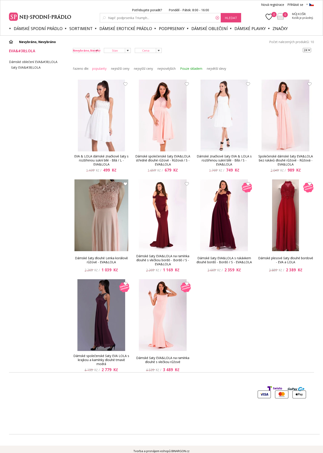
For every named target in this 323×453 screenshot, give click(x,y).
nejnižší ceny (120, 68)
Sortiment (81, 28)
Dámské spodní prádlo (38, 28)
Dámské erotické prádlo (125, 28)
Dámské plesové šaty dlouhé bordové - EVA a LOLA (285, 260)
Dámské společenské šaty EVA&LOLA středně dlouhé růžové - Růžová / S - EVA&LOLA (162, 160)
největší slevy (216, 68)
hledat (231, 18)
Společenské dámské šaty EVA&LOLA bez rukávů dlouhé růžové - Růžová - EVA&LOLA (285, 160)
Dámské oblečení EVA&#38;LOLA (33, 62)
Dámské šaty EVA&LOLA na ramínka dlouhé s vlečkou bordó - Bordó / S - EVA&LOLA (162, 260)
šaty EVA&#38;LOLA (26, 67)
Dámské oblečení (209, 28)
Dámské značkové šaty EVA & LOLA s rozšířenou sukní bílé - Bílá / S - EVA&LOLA (224, 160)
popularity (99, 68)
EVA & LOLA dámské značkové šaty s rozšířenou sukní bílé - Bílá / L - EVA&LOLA (101, 160)
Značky (280, 28)
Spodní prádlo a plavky (41, 16)
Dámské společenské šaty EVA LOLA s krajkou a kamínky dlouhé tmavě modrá (101, 360)
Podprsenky (172, 28)
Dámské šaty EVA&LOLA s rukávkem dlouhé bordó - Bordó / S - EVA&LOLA (224, 260)
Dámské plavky (250, 28)
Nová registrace (272, 4)
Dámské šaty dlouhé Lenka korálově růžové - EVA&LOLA (101, 260)
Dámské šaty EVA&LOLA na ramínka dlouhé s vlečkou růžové (162, 360)
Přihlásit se (295, 4)
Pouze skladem (191, 68)
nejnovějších (166, 68)
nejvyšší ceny (143, 68)
